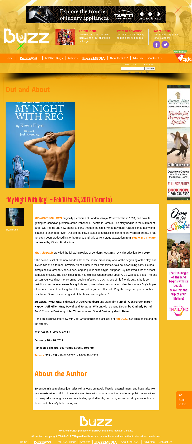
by (144, 72)
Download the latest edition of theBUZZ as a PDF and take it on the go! (94, 38)
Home (9, 58)
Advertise (138, 58)
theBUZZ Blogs (54, 58)
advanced (148, 64)
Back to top (182, 402)
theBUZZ (121, 318)
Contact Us (154, 58)
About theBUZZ (118, 58)
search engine (133, 72)
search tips (130, 64)
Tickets (39, 355)
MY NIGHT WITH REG (48, 218)
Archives (72, 58)
